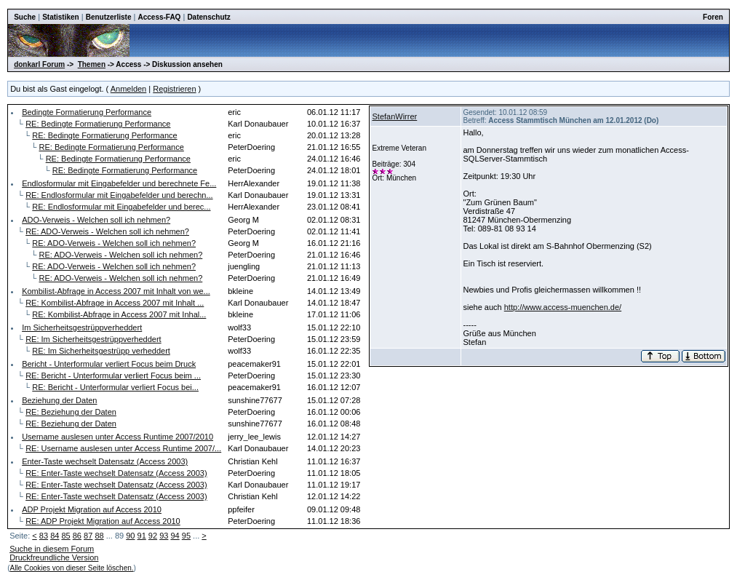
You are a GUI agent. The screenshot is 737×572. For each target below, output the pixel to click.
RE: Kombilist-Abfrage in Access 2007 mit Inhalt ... (114, 302)
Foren (713, 17)
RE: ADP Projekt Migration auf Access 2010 (102, 521)
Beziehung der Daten (59, 400)
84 (54, 535)
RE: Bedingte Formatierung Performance (97, 123)
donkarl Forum (39, 64)
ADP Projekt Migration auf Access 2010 (92, 509)
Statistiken (60, 17)
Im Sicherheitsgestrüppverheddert (82, 327)
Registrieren (174, 88)
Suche (25, 17)
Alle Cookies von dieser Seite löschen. (71, 568)
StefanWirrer (394, 116)
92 (152, 535)
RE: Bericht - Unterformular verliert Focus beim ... (113, 375)
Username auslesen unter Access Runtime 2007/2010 (117, 436)
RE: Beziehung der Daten (70, 412)
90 (130, 535)
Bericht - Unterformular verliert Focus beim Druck (109, 364)
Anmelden (129, 88)
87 (88, 535)
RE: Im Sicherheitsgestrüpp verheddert (101, 350)
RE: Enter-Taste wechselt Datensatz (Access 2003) (116, 473)
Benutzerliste (109, 17)
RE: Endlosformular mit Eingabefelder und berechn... (118, 195)
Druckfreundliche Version (53, 557)
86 (77, 535)
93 (163, 535)
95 (186, 535)
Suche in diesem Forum (51, 548)
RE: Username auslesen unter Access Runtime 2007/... (123, 448)
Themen (91, 64)
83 (43, 535)
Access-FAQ (159, 17)
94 (174, 535)
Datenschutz (208, 17)
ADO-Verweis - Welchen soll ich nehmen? (96, 219)
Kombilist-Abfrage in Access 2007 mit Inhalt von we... (116, 291)
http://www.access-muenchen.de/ (562, 307)
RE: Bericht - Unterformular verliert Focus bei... (115, 387)
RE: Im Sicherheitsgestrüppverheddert (93, 339)
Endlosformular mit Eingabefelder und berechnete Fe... (119, 183)
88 (99, 535)
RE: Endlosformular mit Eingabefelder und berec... (121, 206)
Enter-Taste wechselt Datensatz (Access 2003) (105, 461)
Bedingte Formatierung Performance (86, 112)
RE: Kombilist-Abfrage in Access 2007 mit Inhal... (119, 314)
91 (142, 535)
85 (65, 535)
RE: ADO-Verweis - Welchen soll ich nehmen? (107, 231)
